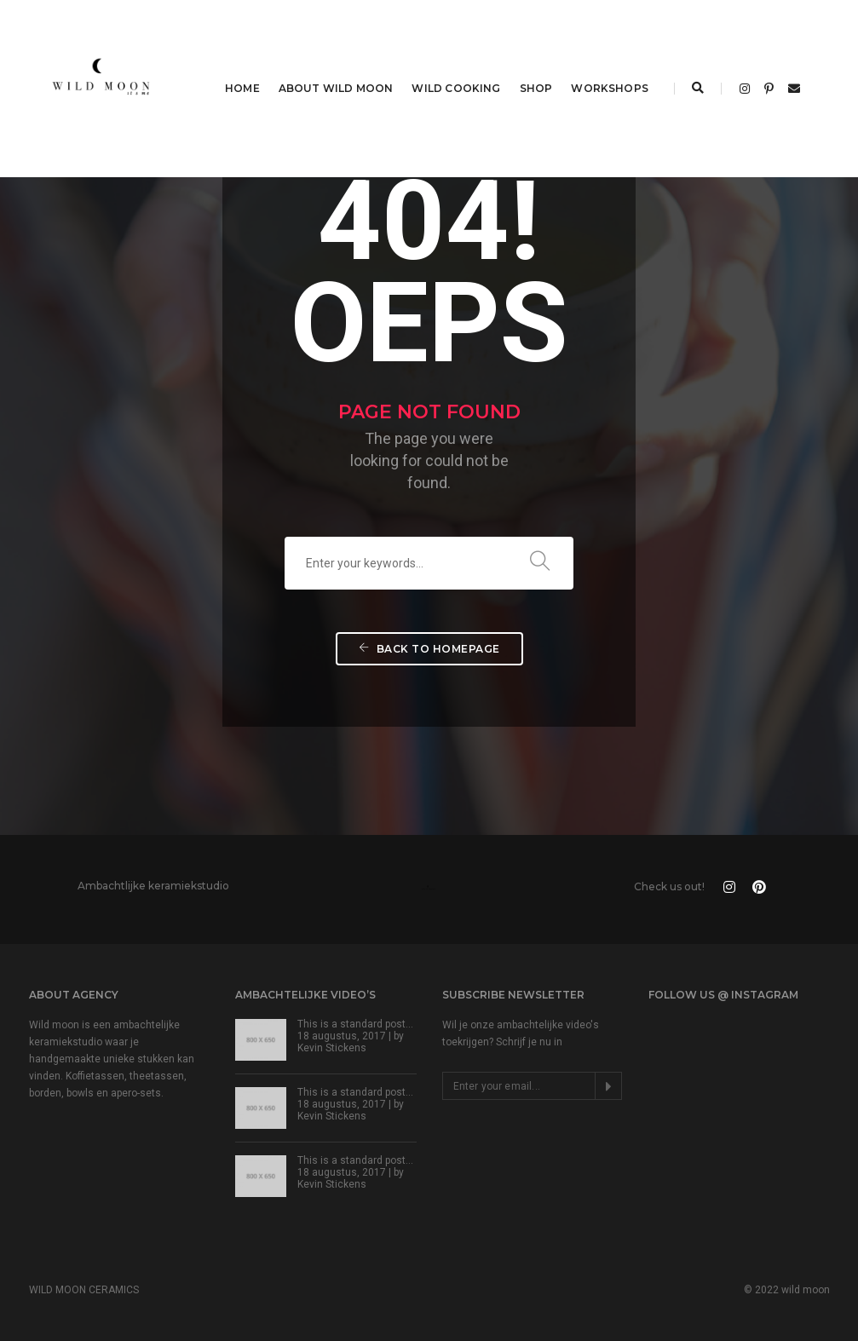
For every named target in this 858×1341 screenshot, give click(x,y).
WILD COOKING (456, 88)
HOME (242, 88)
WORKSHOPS (609, 88)
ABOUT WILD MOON (336, 88)
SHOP (536, 88)
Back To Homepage (429, 648)
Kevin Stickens (331, 1048)
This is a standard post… (355, 1024)
